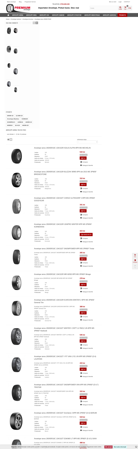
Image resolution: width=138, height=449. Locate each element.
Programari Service (30, 2)
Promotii (122, 15)
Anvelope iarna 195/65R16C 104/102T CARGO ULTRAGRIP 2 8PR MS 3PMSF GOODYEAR (96, 91)
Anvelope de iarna (28, 19)
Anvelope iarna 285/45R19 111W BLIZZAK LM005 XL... (22, 55)
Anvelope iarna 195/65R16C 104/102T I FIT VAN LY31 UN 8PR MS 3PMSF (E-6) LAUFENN (97, 249)
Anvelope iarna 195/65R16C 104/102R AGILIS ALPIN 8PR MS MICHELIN (94, 40)
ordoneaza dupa (112, 31)
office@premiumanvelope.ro (46, 381)
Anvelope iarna (17, 15)
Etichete (9, 65)
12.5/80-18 (19, 69)
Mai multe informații (120, 447)
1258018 (20, 75)
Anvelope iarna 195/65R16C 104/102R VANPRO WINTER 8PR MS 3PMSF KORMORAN (95, 117)
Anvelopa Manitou (13, 72)
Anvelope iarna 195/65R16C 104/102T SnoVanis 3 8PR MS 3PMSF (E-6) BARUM (97, 305)
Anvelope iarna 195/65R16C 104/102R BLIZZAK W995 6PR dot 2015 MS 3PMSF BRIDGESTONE (97, 65)
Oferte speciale (11, 427)
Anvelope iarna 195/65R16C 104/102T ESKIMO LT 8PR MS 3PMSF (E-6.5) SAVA (97, 330)
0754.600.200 (65, 4)
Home (7, 19)
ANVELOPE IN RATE (45, 432)
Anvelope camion (58, 15)
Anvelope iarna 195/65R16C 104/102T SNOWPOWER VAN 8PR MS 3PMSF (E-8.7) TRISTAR (97, 278)
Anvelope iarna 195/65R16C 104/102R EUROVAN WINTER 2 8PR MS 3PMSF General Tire (96, 193)
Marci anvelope (11, 2)
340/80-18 (10, 69)
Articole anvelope (44, 436)
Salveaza (93, 431)
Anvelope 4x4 (44, 15)
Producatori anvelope (13, 434)
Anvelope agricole (109, 15)
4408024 (10, 79)
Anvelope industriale (92, 15)
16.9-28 (17, 79)
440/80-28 (25, 79)
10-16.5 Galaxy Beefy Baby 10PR (22, 37)
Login (120, 2)
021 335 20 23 (45, 378)
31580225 (25, 72)
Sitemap (41, 434)
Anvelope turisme (16, 19)
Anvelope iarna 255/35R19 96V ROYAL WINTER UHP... (22, 46)
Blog (20, 2)
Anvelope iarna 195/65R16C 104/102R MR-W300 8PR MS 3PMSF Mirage (94, 166)
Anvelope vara (31, 15)
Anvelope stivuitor (74, 15)
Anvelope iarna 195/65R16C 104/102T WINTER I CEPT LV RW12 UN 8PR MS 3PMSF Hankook (96, 221)
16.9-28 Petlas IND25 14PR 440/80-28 (23, 29)
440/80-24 (28, 75)
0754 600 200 (45, 376)
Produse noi (10, 430)
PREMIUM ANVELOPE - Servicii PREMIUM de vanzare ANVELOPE (52, 439)
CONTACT (127, 2)
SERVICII (41, 430)
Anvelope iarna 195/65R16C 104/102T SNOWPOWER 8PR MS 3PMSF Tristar (96, 140)
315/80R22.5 (11, 75)
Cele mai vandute (12, 23)
